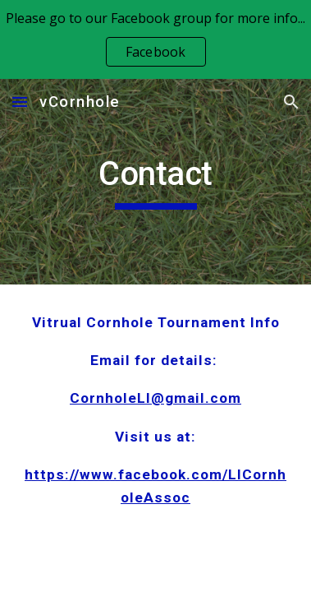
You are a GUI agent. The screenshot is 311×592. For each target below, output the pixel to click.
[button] (19, 101)
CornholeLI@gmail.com (155, 398)
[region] (155, 39)
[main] (155, 181)
